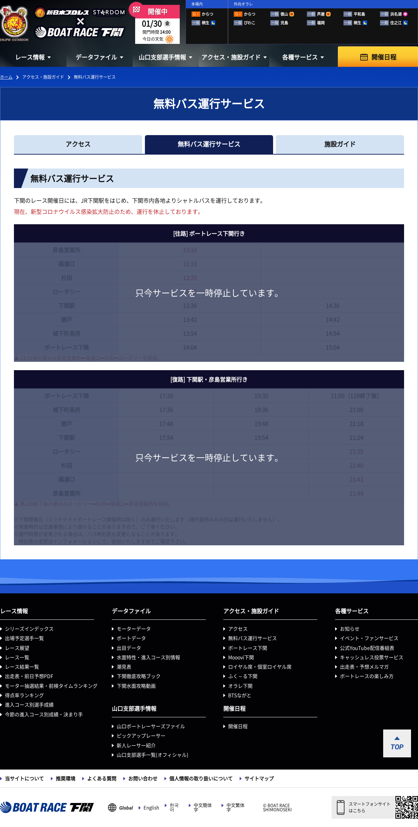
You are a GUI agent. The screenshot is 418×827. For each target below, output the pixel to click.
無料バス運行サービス (252, 638)
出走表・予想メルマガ (364, 666)
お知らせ (349, 628)
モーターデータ (134, 628)
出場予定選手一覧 (24, 638)
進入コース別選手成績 (29, 704)
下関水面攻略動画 (136, 686)
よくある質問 (101, 778)
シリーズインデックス (29, 628)
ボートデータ (131, 638)
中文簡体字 (203, 807)
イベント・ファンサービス (369, 638)
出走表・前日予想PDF (29, 676)
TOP (397, 747)
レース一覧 (17, 657)
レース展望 (17, 648)
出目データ (129, 648)
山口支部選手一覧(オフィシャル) (152, 754)
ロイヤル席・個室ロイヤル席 (260, 666)
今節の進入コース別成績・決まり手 (44, 714)
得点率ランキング (24, 695)
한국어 (174, 807)
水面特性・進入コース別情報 (148, 657)
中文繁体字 (235, 807)
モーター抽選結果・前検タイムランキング (51, 686)
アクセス (238, 628)
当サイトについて (24, 778)
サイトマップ (259, 778)
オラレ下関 (240, 686)
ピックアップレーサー (141, 735)
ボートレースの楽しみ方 (367, 676)
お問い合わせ (142, 778)
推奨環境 (65, 778)
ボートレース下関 (247, 648)
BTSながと (239, 695)
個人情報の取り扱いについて (201, 778)
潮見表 (124, 666)
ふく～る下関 (242, 676)
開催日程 (383, 57)
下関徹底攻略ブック (139, 676)
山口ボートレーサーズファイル (151, 726)
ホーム (6, 77)
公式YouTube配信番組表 (367, 648)
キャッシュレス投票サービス (371, 657)
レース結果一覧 (22, 666)
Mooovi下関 (241, 657)
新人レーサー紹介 (136, 745)
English (151, 807)
